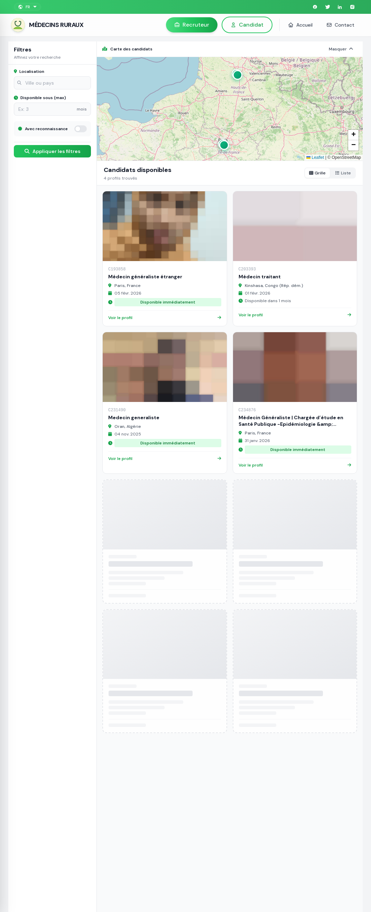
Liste (343, 173)
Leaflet (315, 157)
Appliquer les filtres (53, 151)
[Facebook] (315, 7)
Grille (317, 173)
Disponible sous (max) (40, 97)
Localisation (29, 71)
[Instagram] (352, 7)
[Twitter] (327, 7)
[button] (236, 74)
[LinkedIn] (340, 7)
